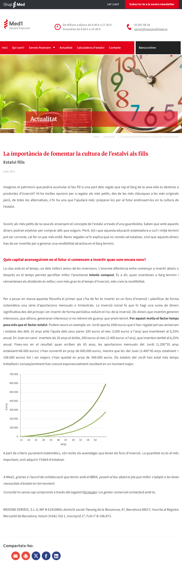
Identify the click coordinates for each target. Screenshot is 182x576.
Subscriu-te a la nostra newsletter (151, 4)
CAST (116, 4)
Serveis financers (42, 48)
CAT (109, 4)
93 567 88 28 (142, 25)
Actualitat (66, 48)
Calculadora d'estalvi (90, 48)
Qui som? (18, 48)
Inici (5, 48)
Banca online (147, 48)
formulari (90, 492)
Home (96, 137)
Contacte (115, 48)
